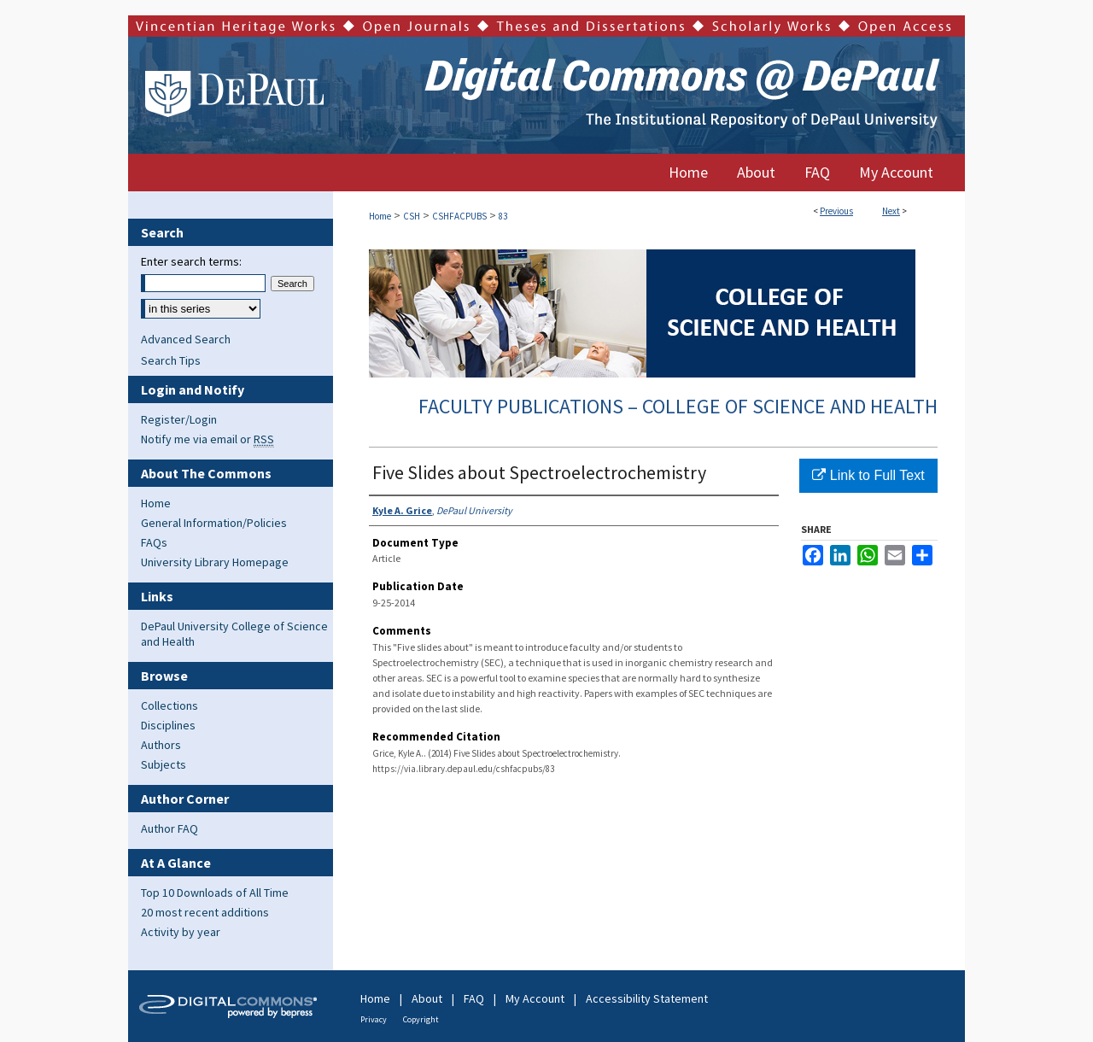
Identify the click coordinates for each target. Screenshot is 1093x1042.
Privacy (373, 1019)
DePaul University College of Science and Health (234, 633)
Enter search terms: (191, 261)
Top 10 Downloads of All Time (215, 892)
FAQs (154, 542)
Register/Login (179, 419)
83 (503, 216)
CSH (411, 216)
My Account (535, 998)
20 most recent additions (205, 912)
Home (380, 216)
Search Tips (171, 360)
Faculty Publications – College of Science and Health (678, 406)
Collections (169, 705)
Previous (836, 211)
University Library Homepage (215, 562)
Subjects (163, 764)
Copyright (421, 1019)
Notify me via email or (207, 439)
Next (891, 211)
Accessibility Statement (647, 998)
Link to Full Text (868, 475)
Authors (161, 744)
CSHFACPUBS (459, 216)
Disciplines (168, 725)
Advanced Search (186, 339)
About (427, 998)
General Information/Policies (214, 522)
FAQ (474, 998)
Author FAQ (169, 828)
